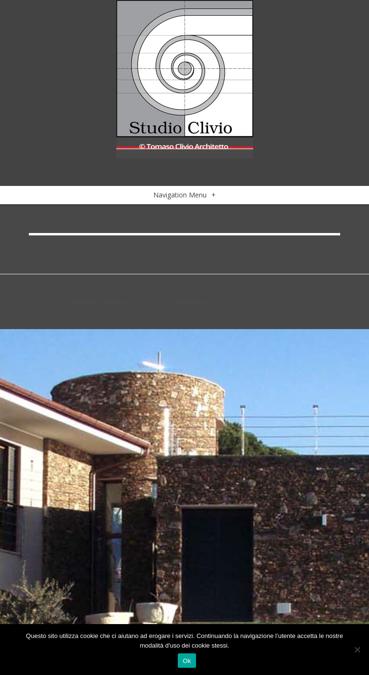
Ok (187, 660)
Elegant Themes (98, 301)
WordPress (194, 301)
